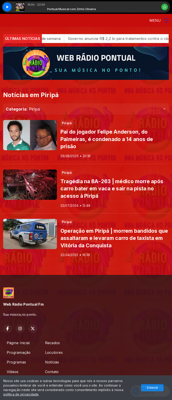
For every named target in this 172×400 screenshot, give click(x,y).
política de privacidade (21, 394)
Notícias (52, 362)
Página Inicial (18, 343)
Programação (19, 352)
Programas (16, 362)
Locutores (54, 352)
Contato (52, 372)
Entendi (152, 387)
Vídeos (12, 372)
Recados (52, 343)
